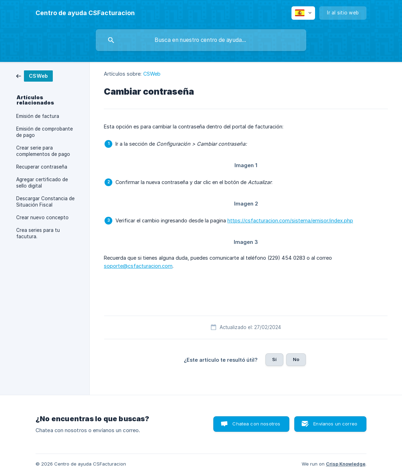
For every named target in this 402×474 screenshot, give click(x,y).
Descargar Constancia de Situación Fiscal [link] (45, 202)
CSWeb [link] (152, 74)
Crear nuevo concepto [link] (42, 217)
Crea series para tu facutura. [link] (38, 233)
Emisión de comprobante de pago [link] (44, 132)
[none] (85, 13)
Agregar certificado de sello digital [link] (42, 183)
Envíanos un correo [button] (335, 423)
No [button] (296, 359)
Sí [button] (274, 359)
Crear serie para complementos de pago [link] (43, 151)
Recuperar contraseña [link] (41, 167)
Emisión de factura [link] (37, 116)
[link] (34, 75)
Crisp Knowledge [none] (345, 464)
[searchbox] (201, 40)
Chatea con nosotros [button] (256, 423)
